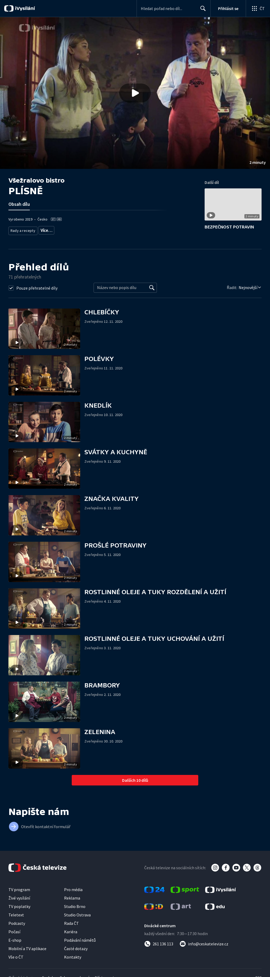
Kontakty (72, 956)
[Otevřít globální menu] (258, 8)
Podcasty (16, 922)
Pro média (73, 889)
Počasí (14, 931)
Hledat (201, 10)
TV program (19, 889)
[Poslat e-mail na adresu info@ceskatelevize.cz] (204, 943)
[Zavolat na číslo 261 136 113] (158, 943)
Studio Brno (74, 905)
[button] (135, 93)
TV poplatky (19, 905)
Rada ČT (71, 922)
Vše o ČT (15, 956)
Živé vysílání (19, 897)
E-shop (14, 939)
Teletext (16, 914)
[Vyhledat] (152, 287)
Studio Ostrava (77, 914)
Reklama (72, 897)
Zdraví (44, 229)
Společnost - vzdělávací (95, 229)
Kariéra (70, 931)
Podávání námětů (80, 939)
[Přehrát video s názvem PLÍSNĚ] (135, 93)
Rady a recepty (22, 229)
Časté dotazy (76, 948)
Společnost (63, 229)
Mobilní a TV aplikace (27, 948)
